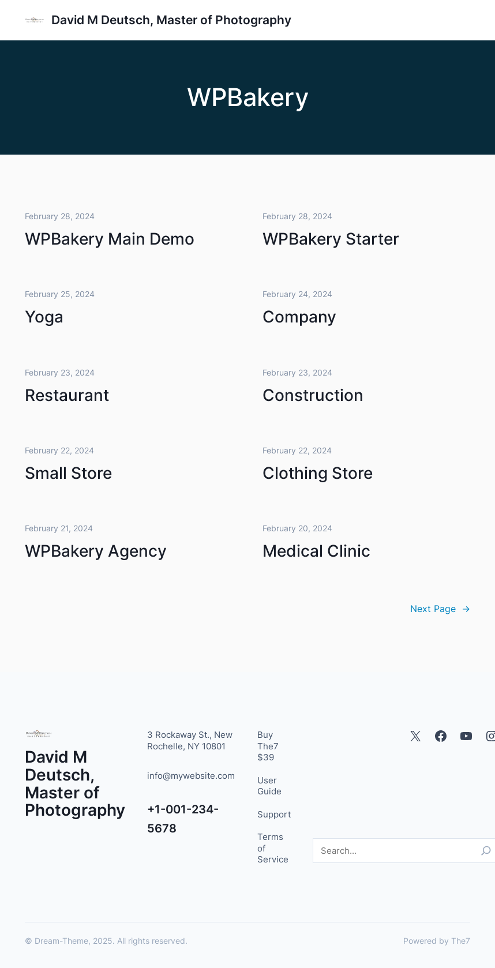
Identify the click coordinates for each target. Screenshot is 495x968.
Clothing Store (317, 473)
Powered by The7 (436, 941)
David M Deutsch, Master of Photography (171, 20)
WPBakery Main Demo (109, 239)
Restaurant (67, 395)
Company (299, 317)
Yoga (44, 317)
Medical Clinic (316, 551)
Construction (312, 395)
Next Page (440, 609)
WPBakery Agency (96, 551)
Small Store (68, 473)
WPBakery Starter (330, 239)
